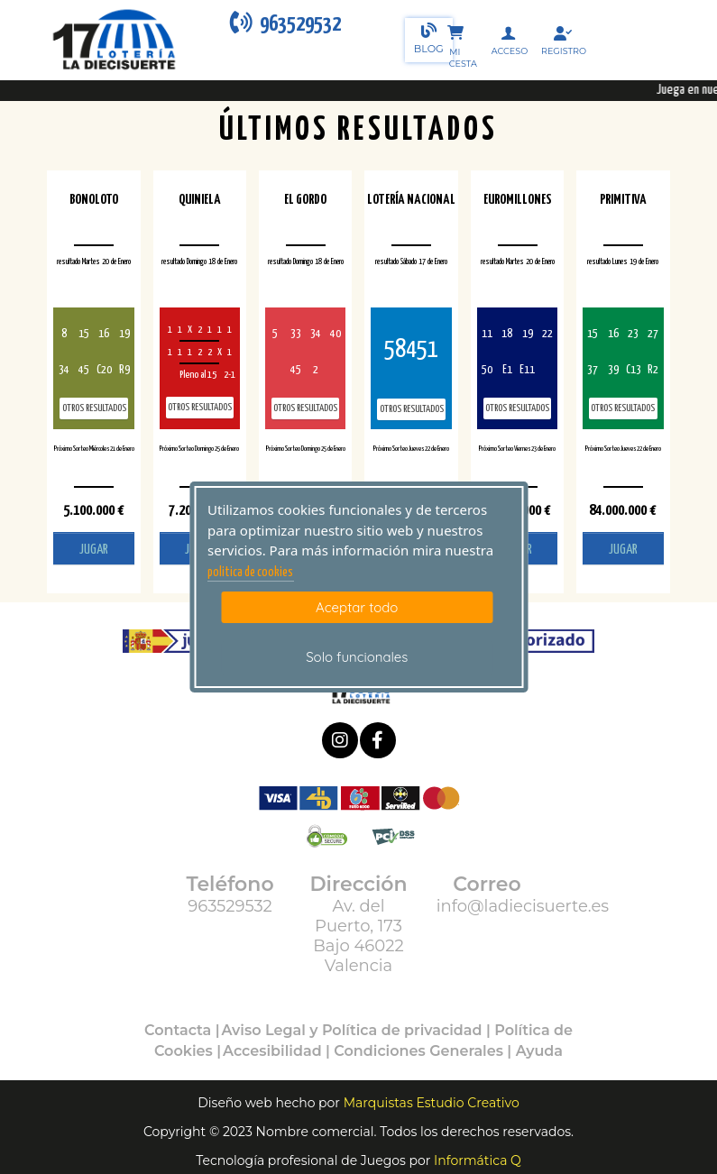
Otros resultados (94, 408)
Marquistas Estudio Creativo (431, 1103)
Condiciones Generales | (424, 1050)
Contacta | (182, 1030)
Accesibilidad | (278, 1050)
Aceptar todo (357, 607)
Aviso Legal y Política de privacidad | (358, 1030)
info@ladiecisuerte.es (523, 906)
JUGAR (93, 549)
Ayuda (539, 1050)
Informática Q (477, 1160)
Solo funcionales (357, 656)
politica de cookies (250, 572)
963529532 (230, 906)
